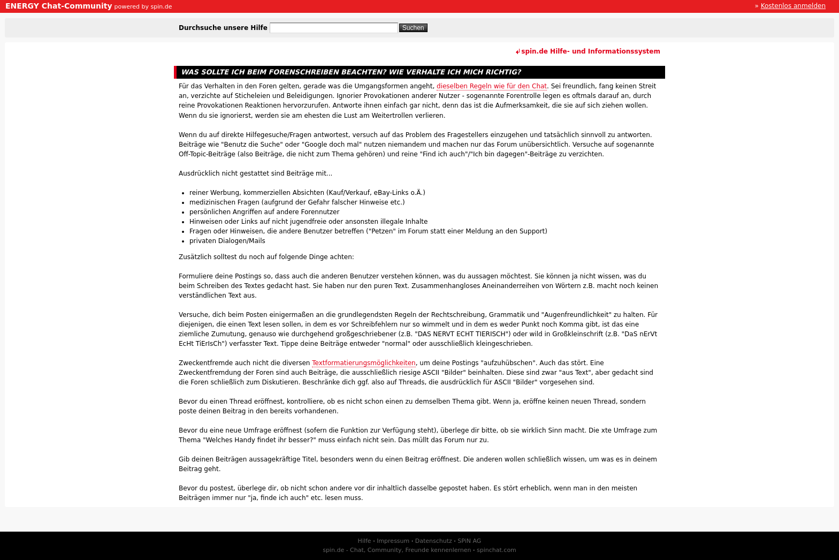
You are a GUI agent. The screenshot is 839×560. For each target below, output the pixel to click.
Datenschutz (433, 541)
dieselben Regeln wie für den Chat (492, 86)
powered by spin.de (143, 6)
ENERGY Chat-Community (58, 6)
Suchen (413, 28)
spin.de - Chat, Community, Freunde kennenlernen (397, 550)
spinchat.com (496, 550)
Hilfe (364, 541)
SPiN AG (469, 541)
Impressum (393, 541)
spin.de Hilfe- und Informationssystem (590, 51)
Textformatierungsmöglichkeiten (364, 363)
